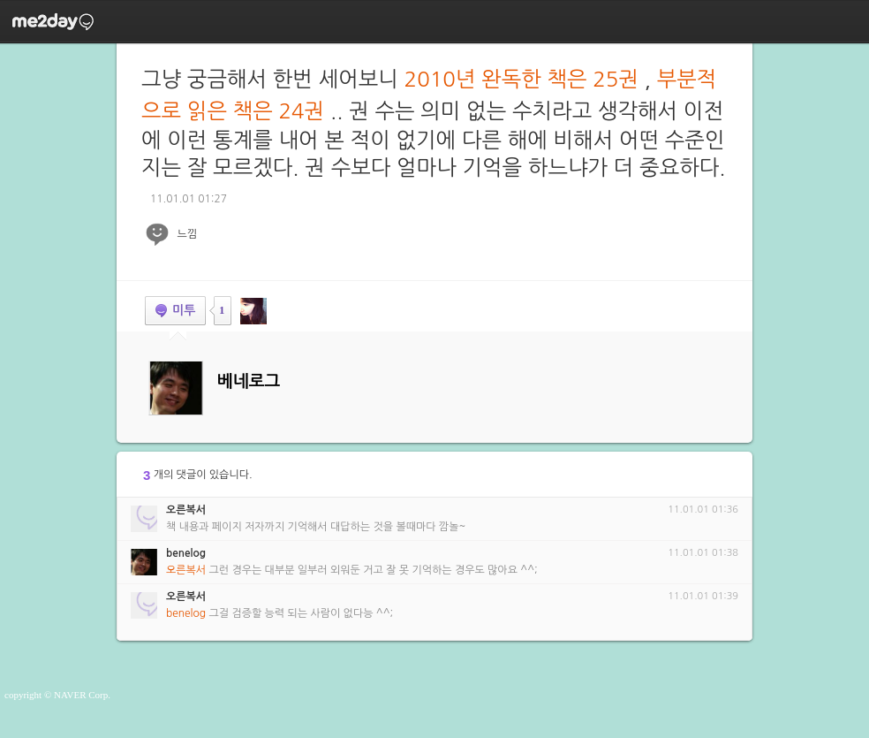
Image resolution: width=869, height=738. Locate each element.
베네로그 (248, 381)
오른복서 (186, 510)
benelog (186, 553)
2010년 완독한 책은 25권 (521, 78)
